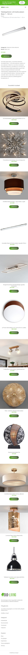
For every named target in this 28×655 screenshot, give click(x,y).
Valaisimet (9, 47)
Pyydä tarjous (22, 2)
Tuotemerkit (3, 625)
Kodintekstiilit (4, 620)
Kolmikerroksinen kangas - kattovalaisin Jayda (14, 201)
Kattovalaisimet (15, 47)
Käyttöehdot (4, 640)
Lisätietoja (6, 56)
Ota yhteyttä (4, 638)
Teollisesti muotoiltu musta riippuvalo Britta (14, 577)
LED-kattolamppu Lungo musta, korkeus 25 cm (14, 118)
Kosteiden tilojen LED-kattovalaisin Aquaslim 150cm (14, 243)
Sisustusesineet (4, 622)
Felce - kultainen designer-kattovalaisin (14, 410)
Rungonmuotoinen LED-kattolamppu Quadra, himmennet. (14, 285)
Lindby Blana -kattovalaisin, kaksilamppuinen (14, 369)
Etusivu (2, 16)
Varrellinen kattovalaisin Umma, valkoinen (14, 494)
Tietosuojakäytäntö (5, 643)
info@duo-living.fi (5, 613)
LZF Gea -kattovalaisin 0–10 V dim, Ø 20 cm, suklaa (14, 327)
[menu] (25, 7)
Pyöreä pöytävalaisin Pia (14, 452)
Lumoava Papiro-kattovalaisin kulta (14, 535)
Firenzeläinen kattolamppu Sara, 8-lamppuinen (14, 160)
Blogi (2, 636)
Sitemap (3, 645)
